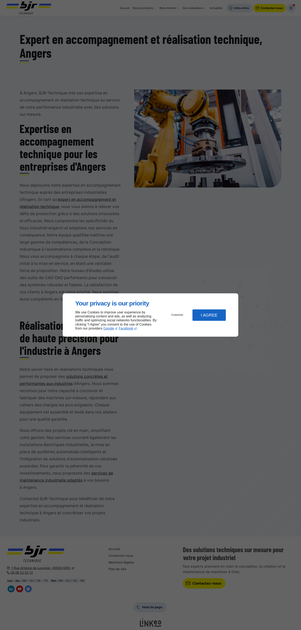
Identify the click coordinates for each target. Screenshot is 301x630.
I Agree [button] (209, 315)
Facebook (126, 328)
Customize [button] (177, 314)
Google (108, 328)
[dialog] (150, 315)
